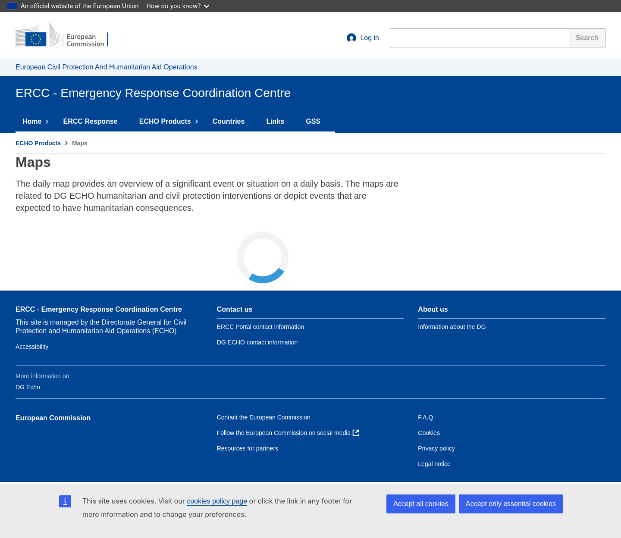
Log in (362, 38)
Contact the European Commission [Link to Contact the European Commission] (263, 417)
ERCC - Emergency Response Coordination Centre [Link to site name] (99, 309)
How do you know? (178, 5)
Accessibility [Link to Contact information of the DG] (32, 346)
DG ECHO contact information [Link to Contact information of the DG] (257, 342)
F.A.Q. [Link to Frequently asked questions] (426, 417)
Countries (233, 121)
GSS (317, 121)
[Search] (587, 37)
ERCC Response (94, 121)
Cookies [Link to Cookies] (429, 432)
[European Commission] (68, 35)
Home (35, 121)
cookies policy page (217, 501)
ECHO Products (169, 121)
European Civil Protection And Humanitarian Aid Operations (107, 67)
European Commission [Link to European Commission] (53, 418)
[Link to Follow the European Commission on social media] (288, 433)
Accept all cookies (420, 503)
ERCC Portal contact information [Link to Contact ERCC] (260, 326)
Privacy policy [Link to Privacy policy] (436, 448)
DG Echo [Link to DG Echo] (28, 387)
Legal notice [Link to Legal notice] (434, 463)
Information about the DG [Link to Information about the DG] (452, 326)
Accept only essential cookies (511, 503)
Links (279, 121)
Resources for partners (247, 448)
